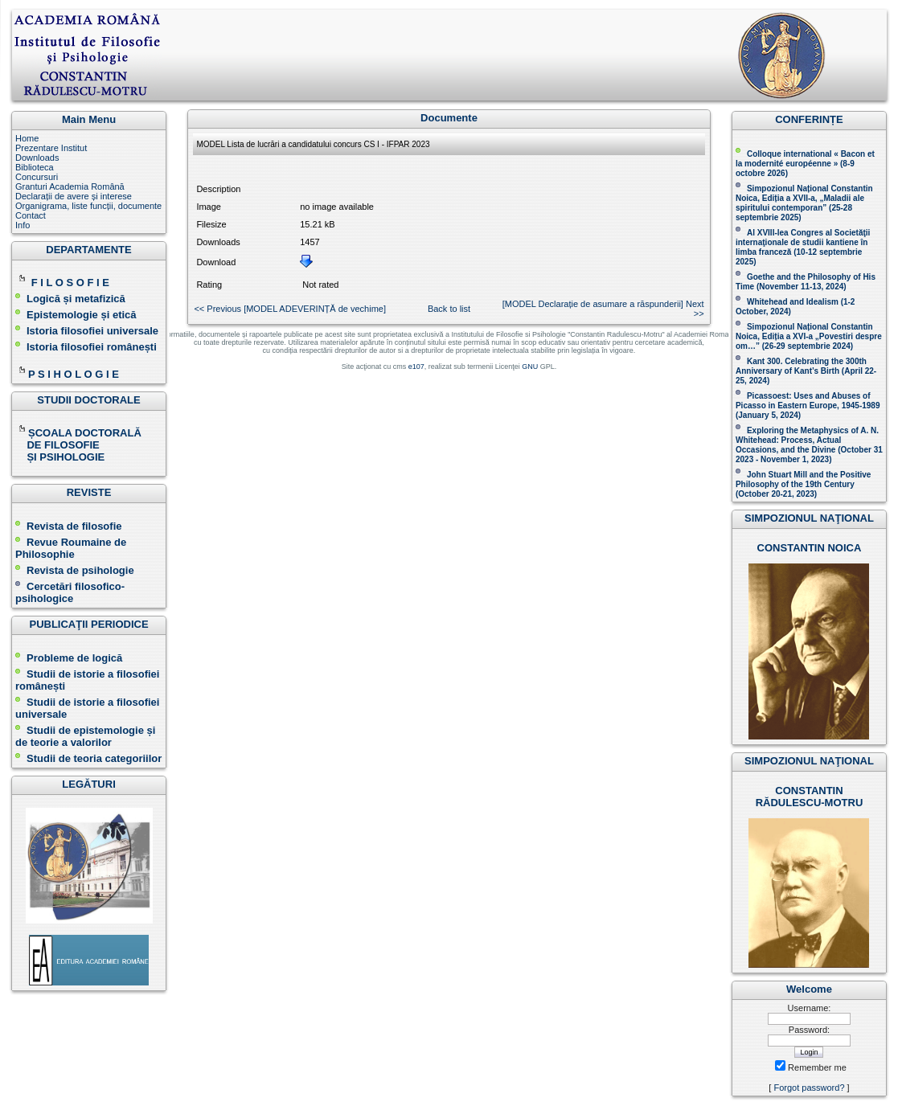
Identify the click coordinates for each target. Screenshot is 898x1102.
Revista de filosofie (68, 526)
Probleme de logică (74, 658)
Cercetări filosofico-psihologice (70, 592)
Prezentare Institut (51, 148)
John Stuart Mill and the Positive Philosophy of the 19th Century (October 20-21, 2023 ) (803, 484)
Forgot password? (808, 1087)
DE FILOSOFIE (58, 445)
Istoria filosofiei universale (92, 331)
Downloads (37, 157)
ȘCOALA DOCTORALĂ (79, 433)
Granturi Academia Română (70, 186)
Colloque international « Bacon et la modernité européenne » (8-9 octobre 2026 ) (805, 164)
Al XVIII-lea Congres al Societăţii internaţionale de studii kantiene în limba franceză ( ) (803, 247)
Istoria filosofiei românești (92, 347)
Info (22, 225)
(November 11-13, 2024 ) (805, 281)
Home (27, 138)
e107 (416, 367)
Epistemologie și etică (82, 315)
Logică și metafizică (76, 299)
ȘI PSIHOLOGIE (60, 457)
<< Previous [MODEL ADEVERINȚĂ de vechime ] (290, 308)
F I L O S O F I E (70, 283)
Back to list (449, 308)
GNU (530, 367)
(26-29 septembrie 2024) (807, 346)
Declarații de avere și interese (73, 196)
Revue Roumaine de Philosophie (70, 548)
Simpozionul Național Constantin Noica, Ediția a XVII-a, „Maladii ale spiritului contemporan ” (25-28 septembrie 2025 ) (804, 203)
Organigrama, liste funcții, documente (88, 206)
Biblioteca (34, 167)
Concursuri (36, 177)
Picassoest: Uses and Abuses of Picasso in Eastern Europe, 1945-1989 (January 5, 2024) (808, 405)
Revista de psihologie (80, 570)
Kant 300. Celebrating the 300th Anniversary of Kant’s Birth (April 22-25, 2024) (806, 371)
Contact (30, 215)
